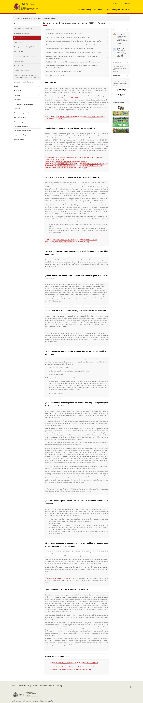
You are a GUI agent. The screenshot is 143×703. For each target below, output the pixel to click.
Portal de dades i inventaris (22, 71)
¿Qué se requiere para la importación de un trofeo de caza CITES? (67, 37)
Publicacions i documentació (22, 130)
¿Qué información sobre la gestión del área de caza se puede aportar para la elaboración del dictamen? (71, 57)
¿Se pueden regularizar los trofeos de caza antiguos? (63, 71)
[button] (105, 9)
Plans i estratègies (19, 122)
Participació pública (20, 117)
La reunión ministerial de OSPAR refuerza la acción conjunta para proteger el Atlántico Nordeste (120, 82)
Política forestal (18, 42)
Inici (13, 686)
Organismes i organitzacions (22, 113)
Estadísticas (17, 100)
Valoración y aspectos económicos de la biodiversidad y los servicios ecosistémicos (26, 76)
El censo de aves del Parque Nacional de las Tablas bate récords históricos (119, 68)
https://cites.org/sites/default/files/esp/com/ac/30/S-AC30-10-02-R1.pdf (67, 242)
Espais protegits (18, 51)
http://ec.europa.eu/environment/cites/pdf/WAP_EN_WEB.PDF (66, 161)
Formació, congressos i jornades (23, 104)
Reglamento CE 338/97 (70, 98)
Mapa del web (33, 686)
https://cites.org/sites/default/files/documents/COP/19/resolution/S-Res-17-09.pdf (71, 240)
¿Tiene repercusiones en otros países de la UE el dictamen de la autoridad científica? (74, 41)
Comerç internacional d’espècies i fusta (25, 47)
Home (17, 18)
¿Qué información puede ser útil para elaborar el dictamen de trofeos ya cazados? (73, 62)
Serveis (125, 9)
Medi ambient (99, 9)
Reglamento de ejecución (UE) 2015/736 (59, 578)
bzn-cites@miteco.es (81, 556)
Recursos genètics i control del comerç (25, 56)
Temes (38, 18)
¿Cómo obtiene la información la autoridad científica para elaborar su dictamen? (72, 45)
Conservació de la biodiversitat (23, 28)
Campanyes (17, 95)
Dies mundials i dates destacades (23, 82)
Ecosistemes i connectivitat (22, 33)
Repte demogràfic (113, 9)
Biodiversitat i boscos (27, 18)
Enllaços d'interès (19, 139)
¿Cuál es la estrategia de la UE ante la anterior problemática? (66, 33)
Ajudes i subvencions (20, 91)
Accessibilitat (21, 686)
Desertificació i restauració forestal (24, 66)
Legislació (17, 108)
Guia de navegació (47, 686)
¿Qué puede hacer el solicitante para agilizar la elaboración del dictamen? (70, 49)
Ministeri (81, 9)
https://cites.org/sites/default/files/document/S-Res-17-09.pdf (66, 168)
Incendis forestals (19, 61)
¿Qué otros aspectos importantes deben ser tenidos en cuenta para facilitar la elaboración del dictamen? (72, 67)
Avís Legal (59, 686)
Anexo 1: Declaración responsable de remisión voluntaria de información (74, 662)
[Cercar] (126, 4)
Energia (89, 9)
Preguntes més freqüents (21, 135)
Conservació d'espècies (49, 18)
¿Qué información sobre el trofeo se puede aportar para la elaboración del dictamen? (74, 52)
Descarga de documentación (55, 75)
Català (114, 3)
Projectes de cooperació (21, 126)
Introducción (50, 30)
